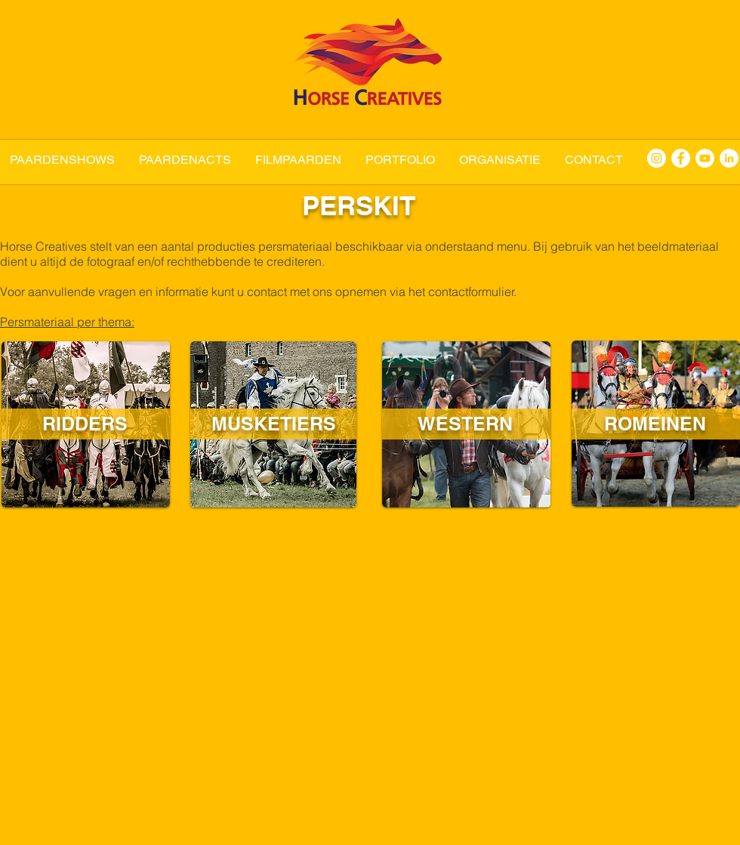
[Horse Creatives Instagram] (656, 158)
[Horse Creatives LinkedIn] (729, 158)
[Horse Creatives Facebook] (680, 158)
